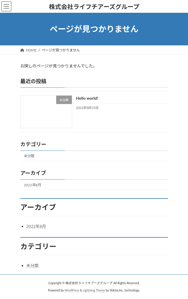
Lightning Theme (94, 290)
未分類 (29, 156)
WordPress (72, 290)
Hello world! (87, 98)
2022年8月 (32, 184)
